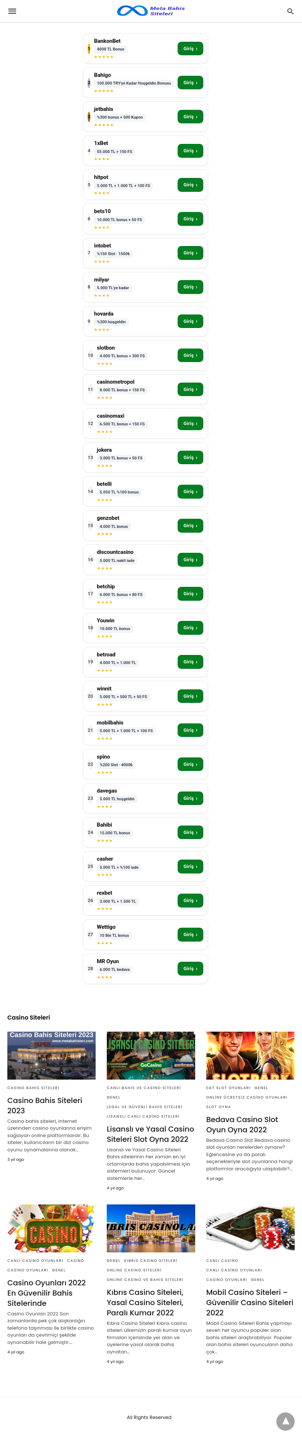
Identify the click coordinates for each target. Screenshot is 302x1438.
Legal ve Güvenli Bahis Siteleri (144, 1107)
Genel (113, 1097)
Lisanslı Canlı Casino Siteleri (143, 1116)
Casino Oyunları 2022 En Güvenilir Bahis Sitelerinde (46, 1293)
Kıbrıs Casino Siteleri (150, 1260)
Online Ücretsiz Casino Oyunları (247, 1097)
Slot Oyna (218, 1107)
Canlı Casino (222, 1260)
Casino (75, 1260)
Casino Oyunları (27, 1270)
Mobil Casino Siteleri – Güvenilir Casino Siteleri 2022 (250, 1302)
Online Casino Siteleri (134, 1270)
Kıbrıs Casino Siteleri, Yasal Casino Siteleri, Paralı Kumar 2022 (145, 1302)
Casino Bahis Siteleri (33, 1088)
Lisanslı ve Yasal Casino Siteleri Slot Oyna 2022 (150, 1134)
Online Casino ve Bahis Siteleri (145, 1279)
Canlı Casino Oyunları (35, 1260)
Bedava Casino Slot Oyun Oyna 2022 (242, 1124)
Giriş (190, 48)
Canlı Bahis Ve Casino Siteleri (144, 1088)
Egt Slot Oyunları (228, 1088)
